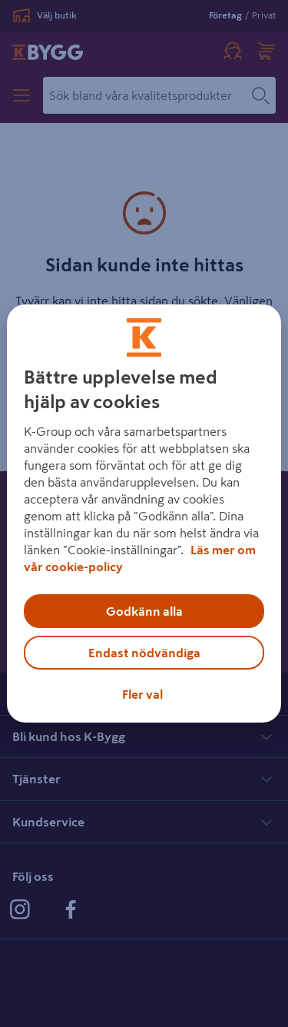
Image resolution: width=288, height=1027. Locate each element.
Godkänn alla (144, 611)
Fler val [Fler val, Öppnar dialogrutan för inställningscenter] (142, 694)
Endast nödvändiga (144, 652)
